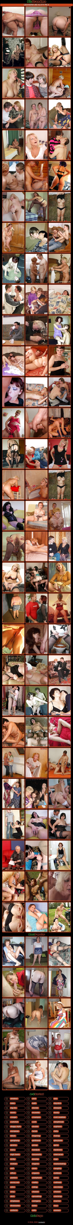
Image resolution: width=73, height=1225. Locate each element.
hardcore (58, 1150)
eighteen (57, 1127)
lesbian (14, 1164)
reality (35, 1182)
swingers (36, 1201)
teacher (57, 1201)
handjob (35, 1150)
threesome (15, 1206)
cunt (34, 1122)
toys (56, 1206)
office (13, 1173)
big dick (57, 1103)
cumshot (14, 1122)
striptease (15, 1201)
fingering (36, 1136)
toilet (34, 1206)
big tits (14, 1108)
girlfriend (36, 1140)
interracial (58, 1154)
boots (13, 1113)
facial (34, 1131)
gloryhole (58, 1140)
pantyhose (36, 1178)
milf (12, 1168)
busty (56, 1113)
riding (34, 1187)
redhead (57, 1182)
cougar (14, 1117)
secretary (58, 1187)
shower (57, 1192)
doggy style (16, 1127)
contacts (42, 1222)
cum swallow (59, 1117)
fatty (56, 1131)
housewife (36, 1154)
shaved (35, 1192)
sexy (13, 1192)
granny (14, 1145)
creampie (36, 1117)
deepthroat (58, 1122)
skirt (12, 1196)
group (34, 1145)
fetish (13, 1136)
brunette (36, 1113)
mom (34, 1168)
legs (56, 1159)
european (15, 1131)
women (57, 1210)
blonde (35, 1108)
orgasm (35, 1173)
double (35, 1127)
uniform (14, 1210)
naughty (57, 1168)
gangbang (15, 1140)
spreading (36, 1196)
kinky (13, 1159)
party (56, 1178)
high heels (15, 1154)
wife (34, 1210)
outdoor (57, 1173)
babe (13, 1103)
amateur (14, 1099)
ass (55, 1099)
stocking (57, 1196)
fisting (56, 1136)
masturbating (60, 1164)
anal (34, 1099)
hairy (13, 1150)
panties (14, 1178)
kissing (35, 1159)
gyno (56, 1145)
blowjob (57, 1108)
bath (34, 1103)
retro (13, 1187)
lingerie (35, 1164)
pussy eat (15, 1182)
